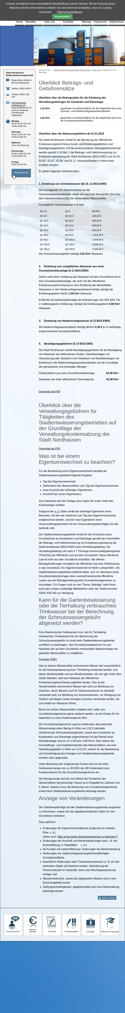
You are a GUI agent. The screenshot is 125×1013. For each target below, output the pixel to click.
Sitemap (86, 21)
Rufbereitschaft (21, 172)
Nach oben (107, 898)
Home (19, 21)
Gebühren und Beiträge (32, 925)
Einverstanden (62, 16)
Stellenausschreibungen (110, 925)
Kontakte (68, 21)
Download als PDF (50, 391)
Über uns (49, 21)
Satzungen (90, 925)
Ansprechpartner (13, 925)
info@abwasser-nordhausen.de (19, 104)
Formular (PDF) (48, 659)
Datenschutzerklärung (69, 12)
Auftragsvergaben (71, 925)
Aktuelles (30, 21)
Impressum (100, 21)
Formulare (52, 925)
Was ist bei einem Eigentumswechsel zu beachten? (87, 836)
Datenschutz (116, 21)
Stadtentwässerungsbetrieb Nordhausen (72, 70)
